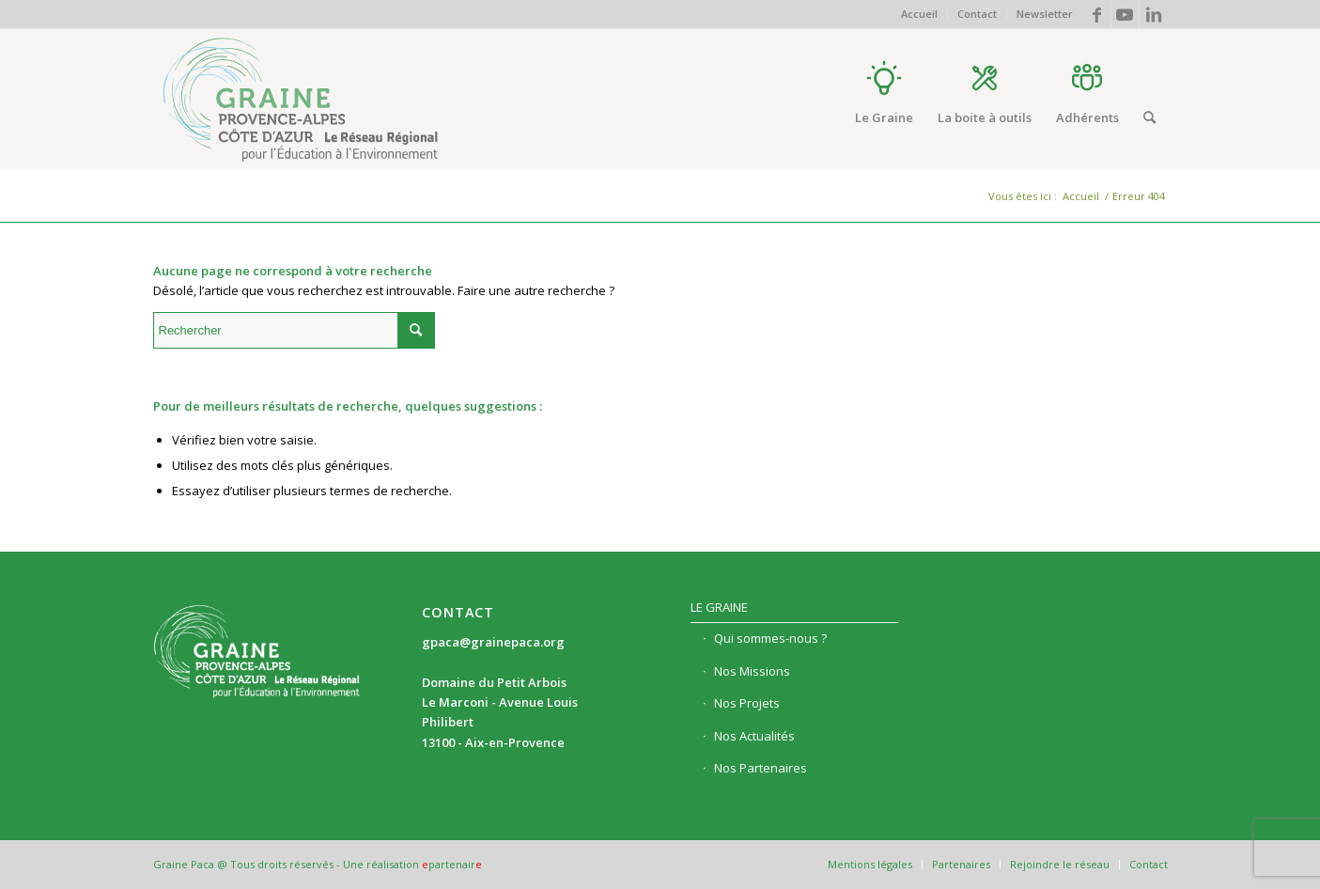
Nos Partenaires (760, 767)
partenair (452, 864)
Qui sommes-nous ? (770, 638)
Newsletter (1045, 14)
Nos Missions (752, 671)
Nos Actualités (754, 735)
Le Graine (719, 607)
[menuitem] (920, 14)
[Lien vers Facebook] (1096, 14)
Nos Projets (747, 702)
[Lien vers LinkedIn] (1154, 14)
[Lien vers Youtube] (1125, 14)
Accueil (919, 14)
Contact (977, 14)
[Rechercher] (1149, 117)
